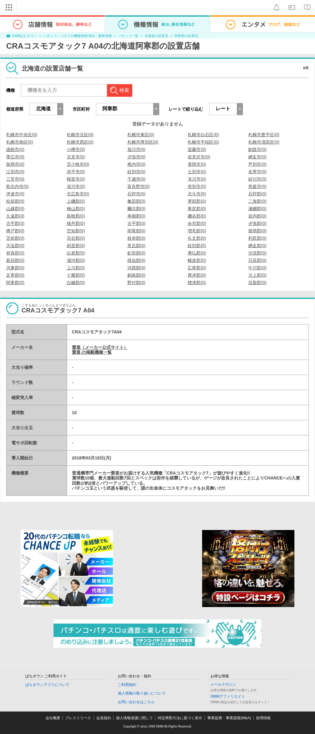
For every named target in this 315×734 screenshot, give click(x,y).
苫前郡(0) (15, 238)
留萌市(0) (15, 164)
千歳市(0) (136, 179)
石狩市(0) (136, 194)
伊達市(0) (15, 194)
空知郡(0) (76, 231)
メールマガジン (223, 684)
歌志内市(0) (17, 186)
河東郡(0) (15, 268)
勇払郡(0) (197, 253)
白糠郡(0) (76, 282)
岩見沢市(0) (199, 157)
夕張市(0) (136, 157)
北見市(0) (76, 157)
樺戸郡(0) (15, 231)
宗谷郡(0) (76, 238)
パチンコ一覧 (128, 36)
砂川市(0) (257, 179)
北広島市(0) (78, 194)
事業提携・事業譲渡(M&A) (229, 718)
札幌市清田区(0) (263, 142)
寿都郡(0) (136, 216)
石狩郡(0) (257, 194)
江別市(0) (15, 171)
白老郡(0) (76, 253)
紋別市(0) (136, 171)
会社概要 (53, 718)
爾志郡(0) (136, 208)
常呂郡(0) (136, 245)
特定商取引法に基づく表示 (180, 718)
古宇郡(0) (15, 223)
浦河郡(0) (76, 260)
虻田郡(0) (136, 253)
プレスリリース (78, 718)
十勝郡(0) (76, 275)
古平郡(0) (136, 223)
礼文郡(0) (197, 238)
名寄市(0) (257, 171)
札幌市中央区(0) (21, 135)
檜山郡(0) (76, 208)
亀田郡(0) (136, 201)
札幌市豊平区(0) (263, 135)
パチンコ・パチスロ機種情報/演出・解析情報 (77, 36)
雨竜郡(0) (136, 231)
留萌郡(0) (257, 231)
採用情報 (263, 718)
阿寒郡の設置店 (186, 36)
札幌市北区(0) (80, 135)
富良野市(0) (138, 186)
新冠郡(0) (15, 260)
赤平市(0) (76, 171)
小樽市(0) (76, 149)
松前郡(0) (15, 201)
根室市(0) (76, 179)
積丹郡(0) (76, 223)
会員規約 (103, 718)
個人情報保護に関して (134, 718)
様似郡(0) (136, 260)
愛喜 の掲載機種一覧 (92, 352)
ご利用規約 (127, 685)
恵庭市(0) (257, 186)
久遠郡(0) (15, 216)
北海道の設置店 (156, 36)
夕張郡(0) (257, 223)
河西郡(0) (136, 268)
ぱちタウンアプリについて (47, 685)
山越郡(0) (15, 208)
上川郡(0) (76, 268)
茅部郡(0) (197, 201)
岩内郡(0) (257, 216)
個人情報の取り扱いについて (142, 693)
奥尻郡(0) (197, 208)
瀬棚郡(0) (257, 208)
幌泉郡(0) (197, 260)
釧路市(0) (257, 149)
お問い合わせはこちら (136, 702)
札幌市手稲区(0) (203, 142)
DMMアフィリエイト (227, 696)
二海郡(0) (257, 201)
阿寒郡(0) (15, 282)
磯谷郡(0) (197, 216)
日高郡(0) (257, 260)
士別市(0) (197, 171)
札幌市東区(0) (140, 135)
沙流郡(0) (257, 253)
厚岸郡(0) (197, 275)
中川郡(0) (257, 268)
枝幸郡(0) (136, 238)
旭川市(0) (136, 149)
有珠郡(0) (15, 253)
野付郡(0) (136, 282)
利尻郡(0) (257, 238)
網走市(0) (257, 157)
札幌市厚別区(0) (142, 142)
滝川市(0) (197, 179)
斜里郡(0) (76, 245)
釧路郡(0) (136, 275)
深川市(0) (76, 186)
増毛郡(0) (197, 231)
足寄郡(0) (15, 275)
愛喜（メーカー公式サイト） (100, 347)
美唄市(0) (197, 164)
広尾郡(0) (197, 268)
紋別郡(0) (197, 245)
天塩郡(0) (15, 245)
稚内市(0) (136, 164)
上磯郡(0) (76, 201)
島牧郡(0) (76, 216)
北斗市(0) (197, 194)
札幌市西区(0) (80, 142)
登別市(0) (197, 186)
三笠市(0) (15, 179)
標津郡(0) (197, 282)
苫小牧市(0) (78, 164)
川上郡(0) (257, 275)
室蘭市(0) (197, 149)
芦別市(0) (257, 164)
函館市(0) (15, 149)
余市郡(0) (197, 223)
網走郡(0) (257, 245)
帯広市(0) (15, 157)
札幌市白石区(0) (203, 135)
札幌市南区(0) (19, 142)
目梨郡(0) (257, 282)
